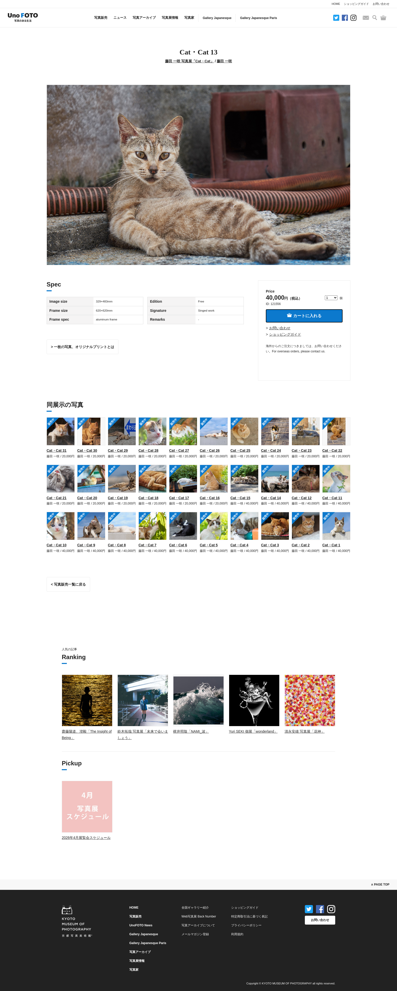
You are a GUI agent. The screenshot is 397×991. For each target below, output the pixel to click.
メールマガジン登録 (195, 934)
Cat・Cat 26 (210, 450)
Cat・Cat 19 (118, 498)
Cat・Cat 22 (332, 450)
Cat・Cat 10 (57, 545)
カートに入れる (304, 315)
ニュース (120, 17)
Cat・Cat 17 (179, 498)
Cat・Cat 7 (147, 545)
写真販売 (100, 17)
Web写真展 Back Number (199, 916)
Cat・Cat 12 (302, 498)
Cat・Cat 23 (302, 450)
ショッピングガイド (356, 3)
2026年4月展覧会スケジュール (86, 838)
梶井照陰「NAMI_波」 (191, 731)
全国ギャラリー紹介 (195, 907)
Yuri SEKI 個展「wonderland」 (253, 731)
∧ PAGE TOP (380, 884)
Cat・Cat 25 (240, 450)
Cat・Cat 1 (331, 545)
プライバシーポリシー (246, 925)
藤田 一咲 (224, 61)
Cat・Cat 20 (87, 498)
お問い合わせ (381, 3)
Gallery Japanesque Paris (258, 18)
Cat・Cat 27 (179, 450)
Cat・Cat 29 (118, 450)
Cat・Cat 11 (332, 498)
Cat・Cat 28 (148, 450)
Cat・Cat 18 (148, 498)
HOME (336, 3)
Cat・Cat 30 (87, 450)
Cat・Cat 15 (240, 498)
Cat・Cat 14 (271, 498)
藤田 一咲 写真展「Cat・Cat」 (189, 61)
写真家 (189, 17)
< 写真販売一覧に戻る (68, 584)
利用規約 (237, 934)
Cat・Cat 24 (271, 450)
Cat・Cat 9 (86, 545)
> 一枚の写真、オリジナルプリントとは (82, 347)
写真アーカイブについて (198, 925)
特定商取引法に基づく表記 (249, 916)
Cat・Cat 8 (117, 545)
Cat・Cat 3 (270, 545)
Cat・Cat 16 (210, 498)
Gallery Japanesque (217, 18)
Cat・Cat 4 (239, 545)
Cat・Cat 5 (209, 545)
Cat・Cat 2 (301, 545)
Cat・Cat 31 (57, 450)
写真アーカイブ (144, 17)
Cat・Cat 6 (178, 545)
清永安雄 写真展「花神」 (305, 731)
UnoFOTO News (140, 925)
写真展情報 (170, 17)
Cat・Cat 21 (57, 498)
